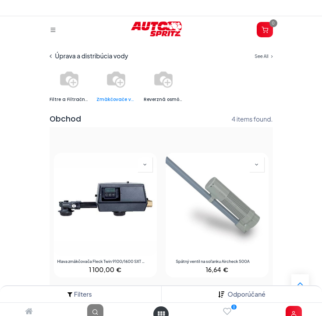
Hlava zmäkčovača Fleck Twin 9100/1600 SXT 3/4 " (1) (101, 261)
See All (263, 56)
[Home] (29, 312)
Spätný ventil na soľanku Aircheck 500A (213, 261)
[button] (246, 294)
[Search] (95, 312)
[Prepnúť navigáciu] (53, 29)
